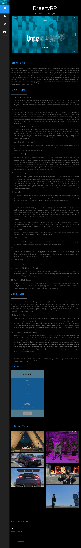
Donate (28, 413)
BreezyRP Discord (16, 530)
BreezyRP (22, 540)
